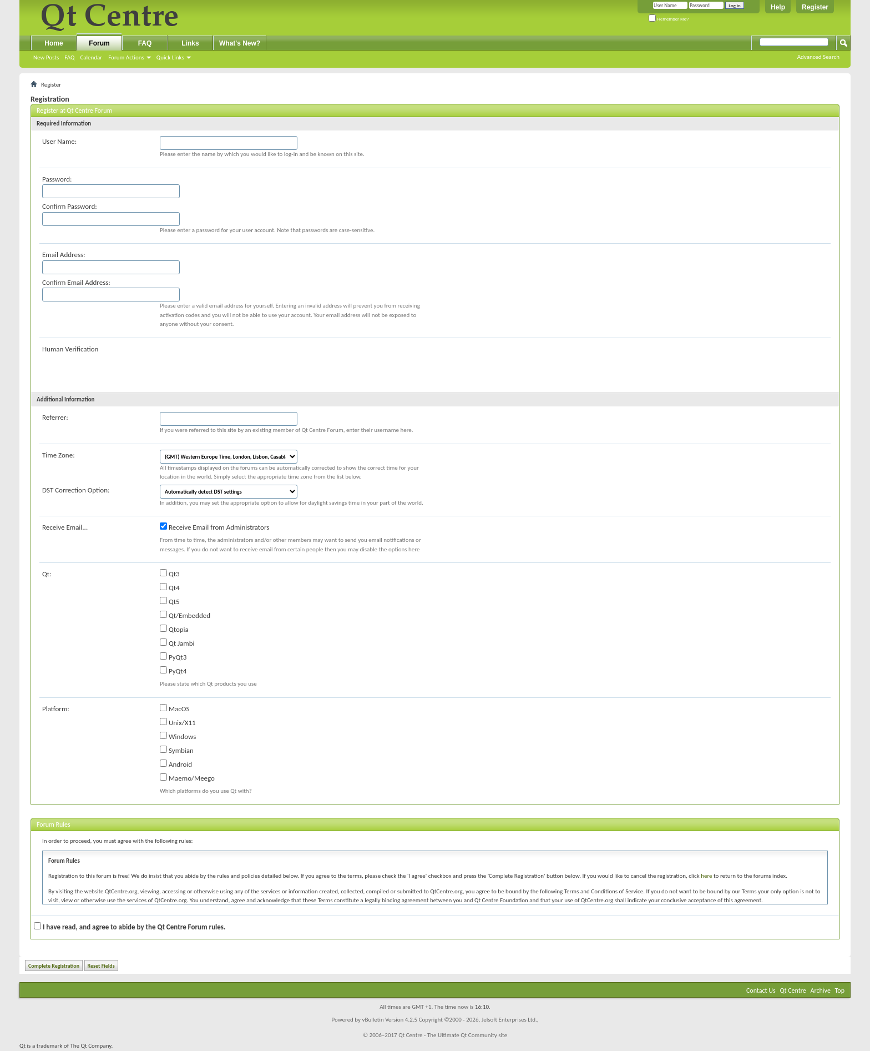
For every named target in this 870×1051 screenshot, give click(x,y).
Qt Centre (793, 990)
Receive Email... (65, 527)
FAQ (69, 57)
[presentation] (244, 365)
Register (815, 7)
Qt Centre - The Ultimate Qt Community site (452, 1035)
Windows (178, 736)
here (706, 875)
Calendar (91, 57)
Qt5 (170, 601)
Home (53, 43)
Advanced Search (818, 57)
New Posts (46, 57)
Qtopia (174, 629)
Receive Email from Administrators (214, 526)
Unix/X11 (178, 722)
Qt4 (170, 587)
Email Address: (63, 254)
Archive (821, 990)
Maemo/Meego (187, 777)
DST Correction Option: (75, 490)
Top (839, 990)
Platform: (55, 709)
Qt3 (170, 573)
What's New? (239, 43)
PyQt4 (173, 670)
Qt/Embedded (185, 615)
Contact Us (761, 990)
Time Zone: (58, 455)
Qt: (47, 574)
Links (190, 43)
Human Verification (70, 349)
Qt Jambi (177, 642)
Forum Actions (126, 57)
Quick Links (170, 57)
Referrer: (55, 417)
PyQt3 (173, 656)
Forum (99, 43)
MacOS (174, 708)
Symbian (177, 750)
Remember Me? (669, 19)
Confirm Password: (69, 206)
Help (778, 7)
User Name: (59, 141)
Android (176, 764)
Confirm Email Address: (76, 282)
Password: (57, 179)
